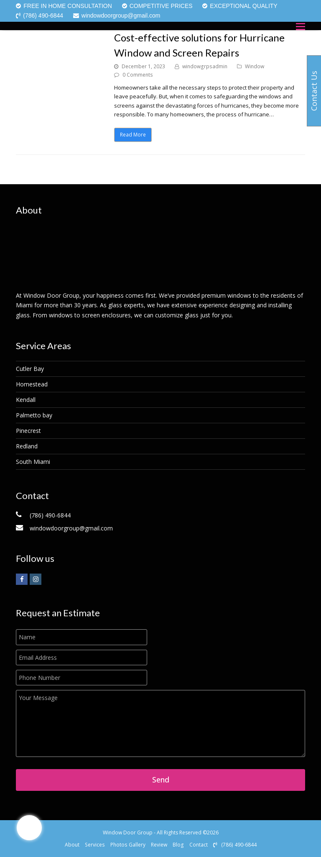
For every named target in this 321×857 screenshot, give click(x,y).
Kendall (26, 400)
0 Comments (137, 74)
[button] (300, 26)
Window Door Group (128, 832)
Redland (27, 446)
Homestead (32, 384)
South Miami (33, 462)
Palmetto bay (34, 415)
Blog (178, 844)
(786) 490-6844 (235, 844)
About (72, 844)
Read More (133, 134)
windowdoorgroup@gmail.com (71, 528)
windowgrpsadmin (204, 66)
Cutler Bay (30, 369)
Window (254, 66)
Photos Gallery (127, 844)
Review (159, 844)
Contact (198, 844)
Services (95, 844)
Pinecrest (28, 431)
